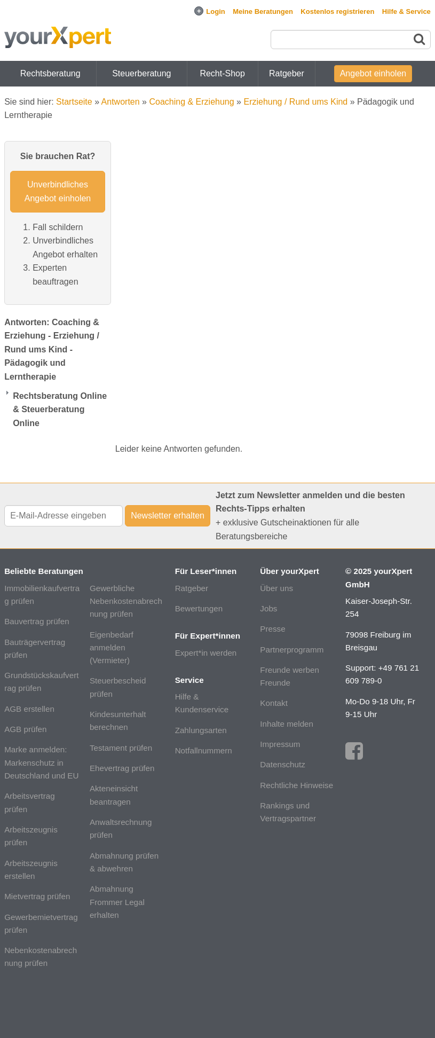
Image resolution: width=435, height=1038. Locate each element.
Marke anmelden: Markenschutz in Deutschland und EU (41, 762)
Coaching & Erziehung (191, 101)
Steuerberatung (141, 73)
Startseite (74, 101)
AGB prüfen (25, 729)
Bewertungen (199, 608)
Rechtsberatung (50, 73)
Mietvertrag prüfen (37, 896)
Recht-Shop (222, 73)
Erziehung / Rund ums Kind (295, 101)
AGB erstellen (29, 708)
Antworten (120, 101)
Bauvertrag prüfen (36, 621)
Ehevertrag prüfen (122, 768)
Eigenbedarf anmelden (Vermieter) (111, 647)
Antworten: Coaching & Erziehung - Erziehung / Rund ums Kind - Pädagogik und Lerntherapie (51, 349)
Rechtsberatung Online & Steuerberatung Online (60, 409)
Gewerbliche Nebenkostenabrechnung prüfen (126, 601)
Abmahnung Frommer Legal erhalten (117, 901)
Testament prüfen (121, 747)
